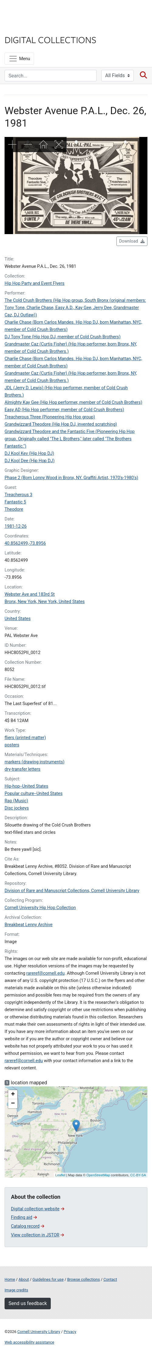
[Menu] (19, 59)
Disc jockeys (17, 808)
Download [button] (132, 241)
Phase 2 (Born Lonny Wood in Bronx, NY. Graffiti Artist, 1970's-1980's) (71, 477)
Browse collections (83, 1279)
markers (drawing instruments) (34, 762)
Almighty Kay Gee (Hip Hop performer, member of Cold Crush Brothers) (73, 402)
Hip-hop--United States (26, 786)
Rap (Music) (16, 800)
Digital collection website (37, 1209)
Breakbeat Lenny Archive (29, 924)
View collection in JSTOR (37, 1235)
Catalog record (27, 1226)
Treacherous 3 (18, 494)
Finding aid (24, 1217)
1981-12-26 (16, 526)
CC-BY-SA (138, 1175)
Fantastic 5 (15, 502)
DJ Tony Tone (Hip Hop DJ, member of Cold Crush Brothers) (62, 336)
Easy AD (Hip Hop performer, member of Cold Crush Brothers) (64, 409)
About (24, 1279)
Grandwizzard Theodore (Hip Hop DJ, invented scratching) (61, 424)
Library (23, 28)
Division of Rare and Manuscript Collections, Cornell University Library (72, 890)
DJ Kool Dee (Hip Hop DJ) (29, 460)
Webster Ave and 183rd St (30, 594)
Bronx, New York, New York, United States (45, 601)
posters (12, 745)
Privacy (70, 1331)
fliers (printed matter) (25, 737)
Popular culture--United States (34, 793)
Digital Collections (50, 39)
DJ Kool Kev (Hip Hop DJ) (29, 453)
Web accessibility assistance (29, 1342)
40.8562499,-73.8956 (25, 543)
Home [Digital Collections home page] (10, 1279)
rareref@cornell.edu (45, 973)
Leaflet (60, 1175)
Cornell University (35, 12)
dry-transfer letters (22, 769)
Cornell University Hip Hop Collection (40, 907)
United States (18, 618)
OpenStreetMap (98, 1175)
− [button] (13, 1103)
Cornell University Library (38, 1331)
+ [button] (13, 1094)
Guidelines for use (48, 1279)
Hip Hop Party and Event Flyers (34, 283)
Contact (110, 1279)
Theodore (14, 509)
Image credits (16, 1290)
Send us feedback (28, 1303)
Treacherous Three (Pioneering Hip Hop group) (50, 417)
